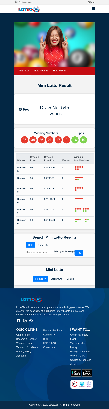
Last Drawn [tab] (56, 279)
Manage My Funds (80, 351)
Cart (93, 2)
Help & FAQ (49, 343)
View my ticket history (78, 345)
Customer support (24, 2)
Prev (24, 109)
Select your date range (64, 251)
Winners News (24, 343)
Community (49, 334)
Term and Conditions (27, 347)
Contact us (49, 347)
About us (21, 355)
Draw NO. (43, 245)
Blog (45, 339)
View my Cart (77, 355)
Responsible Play (52, 330)
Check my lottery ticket (79, 337)
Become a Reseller (26, 339)
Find (78, 252)
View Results (41, 70)
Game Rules (23, 335)
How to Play (59, 70)
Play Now (24, 70)
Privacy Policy (23, 351)
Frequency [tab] (40, 279)
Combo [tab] (70, 279)
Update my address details (80, 362)
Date (30, 245)
